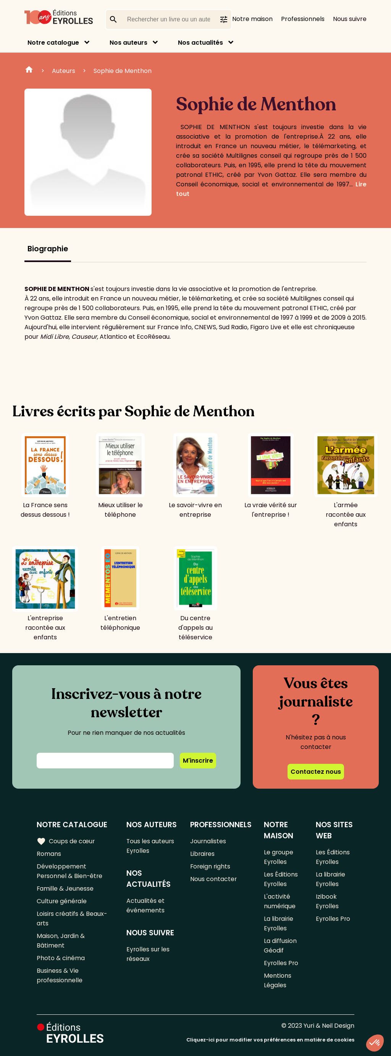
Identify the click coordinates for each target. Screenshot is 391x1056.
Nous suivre (350, 19)
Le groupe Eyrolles (279, 857)
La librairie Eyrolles (279, 923)
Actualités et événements (146, 905)
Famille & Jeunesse (65, 888)
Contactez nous (316, 771)
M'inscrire (198, 760)
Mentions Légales (277, 980)
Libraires (202, 853)
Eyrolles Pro (281, 963)
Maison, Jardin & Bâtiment (61, 940)
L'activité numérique (280, 901)
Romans (49, 853)
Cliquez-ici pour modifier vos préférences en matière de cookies (270, 1040)
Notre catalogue (53, 42)
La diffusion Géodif (280, 945)
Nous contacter (213, 879)
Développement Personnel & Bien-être (70, 871)
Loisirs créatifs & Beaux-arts (72, 918)
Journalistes (208, 841)
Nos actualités (200, 42)
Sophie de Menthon (123, 70)
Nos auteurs (128, 42)
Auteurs (63, 70)
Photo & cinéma (61, 958)
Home (29, 70)
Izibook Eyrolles (327, 901)
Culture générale (62, 901)
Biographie (47, 249)
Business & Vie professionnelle (60, 975)
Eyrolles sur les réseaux (149, 954)
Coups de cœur (66, 841)
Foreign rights (210, 866)
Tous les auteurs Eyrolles (151, 846)
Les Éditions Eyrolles (281, 879)
